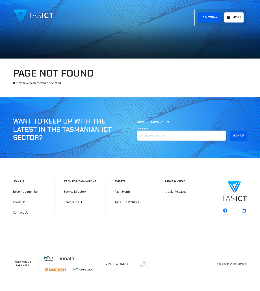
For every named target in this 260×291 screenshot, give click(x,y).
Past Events (122, 191)
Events (120, 181)
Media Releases (175, 191)
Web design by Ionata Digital (231, 264)
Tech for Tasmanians (80, 181)
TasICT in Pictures (126, 202)
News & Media (175, 181)
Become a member (26, 191)
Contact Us (20, 212)
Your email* (142, 128)
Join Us (18, 181)
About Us (19, 202)
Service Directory (75, 191)
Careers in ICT (73, 202)
